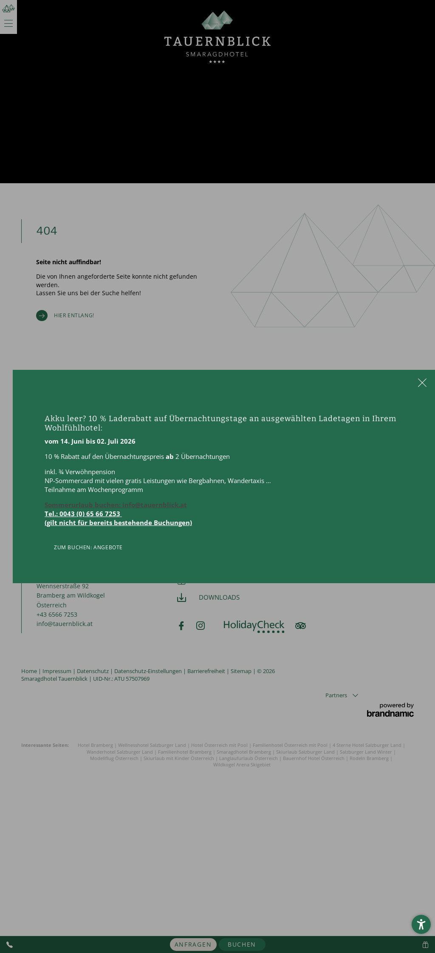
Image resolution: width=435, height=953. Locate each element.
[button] (421, 924)
